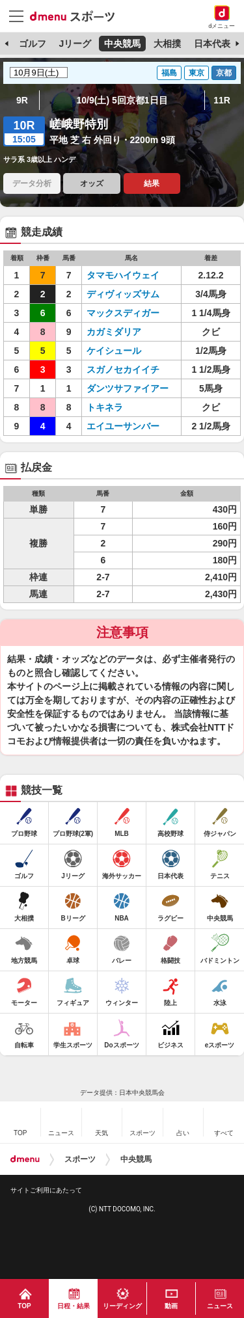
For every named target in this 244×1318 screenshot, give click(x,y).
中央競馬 (122, 43)
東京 (196, 72)
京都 (224, 72)
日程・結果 (73, 1306)
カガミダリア (114, 332)
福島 (169, 72)
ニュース (220, 1306)
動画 (171, 1306)
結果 (151, 183)
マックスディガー (123, 313)
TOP (24, 1306)
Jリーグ (75, 43)
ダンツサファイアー (128, 388)
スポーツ (80, 1159)
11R (221, 100)
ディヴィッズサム (123, 294)
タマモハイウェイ (123, 275)
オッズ (91, 183)
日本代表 (212, 43)
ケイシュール (114, 350)
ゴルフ (32, 43)
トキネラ (105, 407)
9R (22, 100)
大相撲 (167, 43)
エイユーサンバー (123, 426)
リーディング (122, 1306)
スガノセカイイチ (123, 369)
